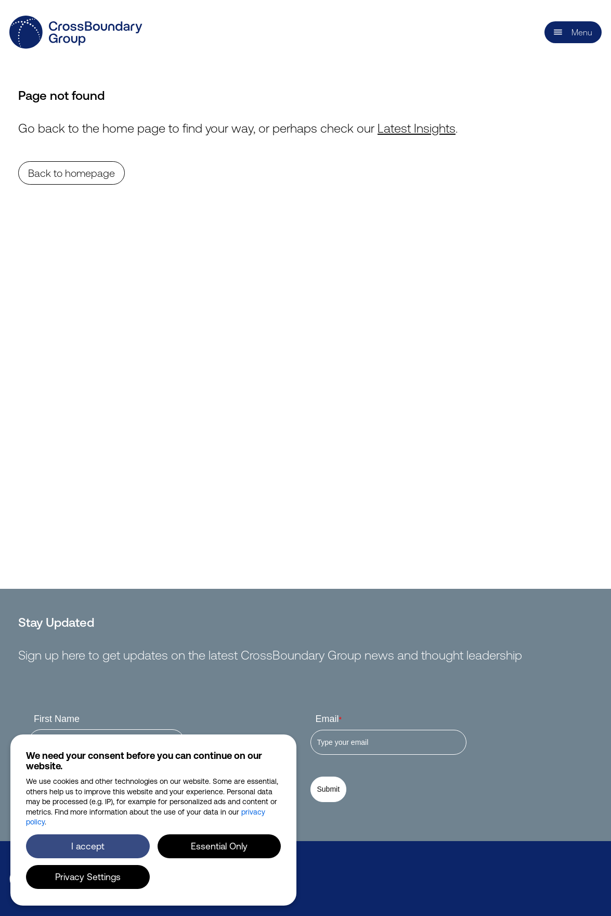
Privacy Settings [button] (88, 876)
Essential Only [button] (219, 846)
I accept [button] (88, 846)
